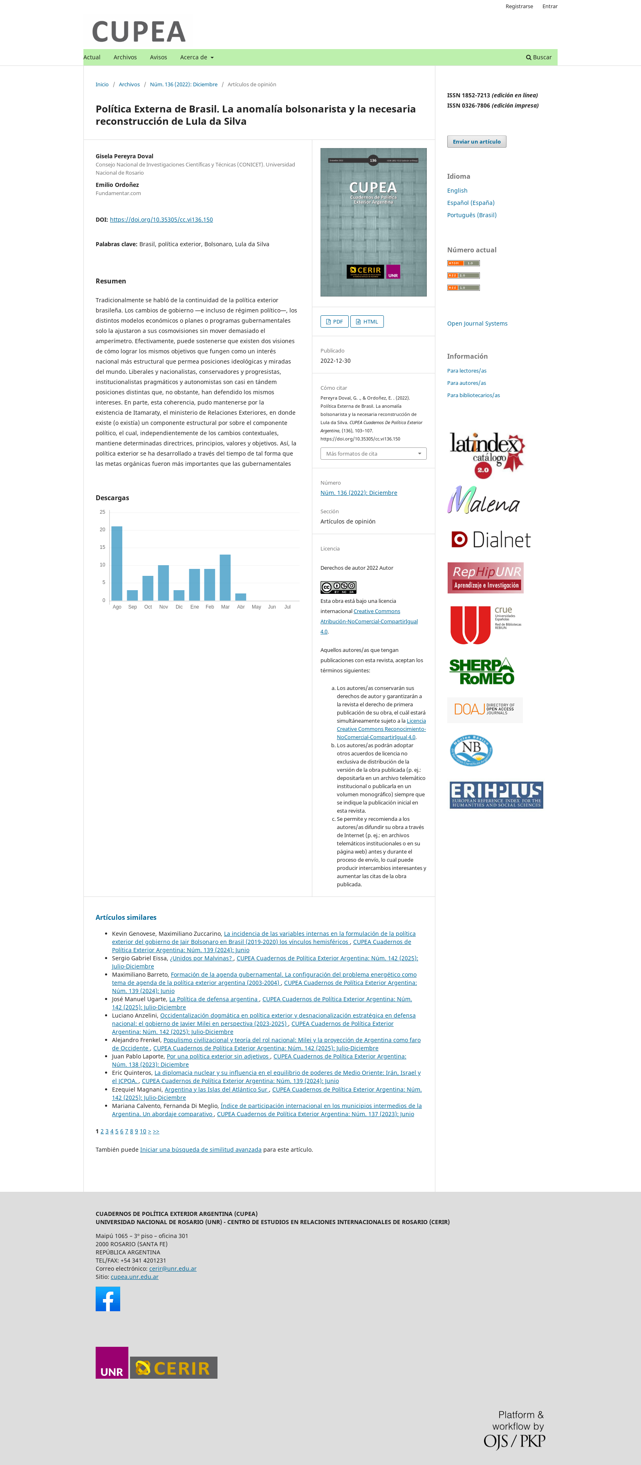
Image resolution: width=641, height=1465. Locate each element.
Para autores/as (466, 382)
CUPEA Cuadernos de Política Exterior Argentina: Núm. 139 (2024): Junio (240, 1081)
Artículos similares (126, 917)
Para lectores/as (466, 370)
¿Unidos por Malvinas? (201, 958)
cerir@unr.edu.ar (173, 1268)
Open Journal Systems (477, 323)
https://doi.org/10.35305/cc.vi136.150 (161, 219)
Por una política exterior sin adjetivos (218, 1056)
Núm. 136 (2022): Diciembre (183, 84)
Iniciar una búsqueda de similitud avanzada (201, 1149)
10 (143, 1131)
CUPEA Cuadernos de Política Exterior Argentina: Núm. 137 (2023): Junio (315, 1114)
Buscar (539, 57)
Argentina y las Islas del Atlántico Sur (217, 1089)
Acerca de (194, 57)
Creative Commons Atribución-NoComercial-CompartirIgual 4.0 (369, 621)
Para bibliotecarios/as (473, 395)
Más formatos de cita (351, 453)
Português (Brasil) (472, 215)
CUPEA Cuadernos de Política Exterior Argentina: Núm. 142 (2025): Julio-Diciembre (266, 1048)
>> (156, 1131)
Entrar (550, 6)
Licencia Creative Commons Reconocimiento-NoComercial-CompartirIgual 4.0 (381, 729)
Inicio (102, 84)
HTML (370, 321)
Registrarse (519, 6)
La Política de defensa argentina (214, 999)
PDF (337, 321)
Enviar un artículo (477, 141)
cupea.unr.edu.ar (135, 1277)
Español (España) (471, 203)
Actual (92, 57)
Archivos (125, 57)
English (457, 190)
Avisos (158, 57)
